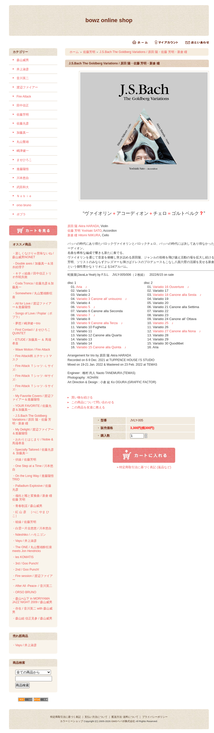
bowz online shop (108, 20)
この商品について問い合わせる (92, 402)
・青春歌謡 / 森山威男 (27, 506)
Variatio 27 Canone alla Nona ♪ (177, 331)
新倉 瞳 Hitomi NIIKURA (84, 235)
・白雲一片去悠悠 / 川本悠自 (31, 528)
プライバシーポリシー (155, 716)
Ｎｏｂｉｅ (24, 196)
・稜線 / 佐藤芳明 (24, 522)
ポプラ (21, 214)
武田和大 (23, 187)
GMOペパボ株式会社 (123, 721)
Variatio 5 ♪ (85, 307)
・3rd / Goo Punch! (25, 563)
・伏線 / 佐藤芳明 (24, 459)
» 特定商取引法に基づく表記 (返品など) (144, 467)
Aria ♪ (81, 287)
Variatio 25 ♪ (163, 323)
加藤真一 (23, 132)
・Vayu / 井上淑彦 (24, 541)
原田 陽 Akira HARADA (83, 226)
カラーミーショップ (71, 721)
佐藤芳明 (23, 114)
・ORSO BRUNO (24, 592)
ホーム (74, 52)
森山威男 (23, 60)
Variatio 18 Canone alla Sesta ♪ (177, 295)
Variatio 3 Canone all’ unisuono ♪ (101, 299)
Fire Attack (24, 96)
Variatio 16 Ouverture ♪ (171, 287)
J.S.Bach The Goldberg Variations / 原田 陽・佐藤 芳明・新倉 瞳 (143, 52)
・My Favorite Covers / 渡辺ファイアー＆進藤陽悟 (33, 398)
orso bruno (24, 205)
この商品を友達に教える (88, 407)
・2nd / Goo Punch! (25, 569)
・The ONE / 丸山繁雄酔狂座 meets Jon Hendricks (32, 549)
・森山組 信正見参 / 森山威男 (32, 618)
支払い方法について (96, 716)
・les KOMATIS (23, 557)
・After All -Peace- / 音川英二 (32, 586)
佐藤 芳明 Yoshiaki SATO (85, 230)
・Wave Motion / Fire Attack (31, 349)
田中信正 (23, 105)
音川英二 (23, 78)
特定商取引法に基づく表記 (65, 716)
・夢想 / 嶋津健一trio (26, 323)
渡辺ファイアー (27, 87)
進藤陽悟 (23, 169)
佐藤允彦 (23, 123)
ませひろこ (24, 160)
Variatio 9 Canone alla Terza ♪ (99, 323)
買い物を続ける (82, 397)
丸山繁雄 (23, 142)
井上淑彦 (23, 69)
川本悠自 (23, 178)
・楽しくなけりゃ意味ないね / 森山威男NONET (33, 255)
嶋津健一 (23, 151)
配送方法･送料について (125, 716)
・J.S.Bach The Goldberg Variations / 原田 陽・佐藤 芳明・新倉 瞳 (31, 419)
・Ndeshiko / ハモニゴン (29, 534)
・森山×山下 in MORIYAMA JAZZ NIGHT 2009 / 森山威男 (32, 600)
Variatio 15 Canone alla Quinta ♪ (101, 347)
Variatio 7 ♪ (85, 315)
